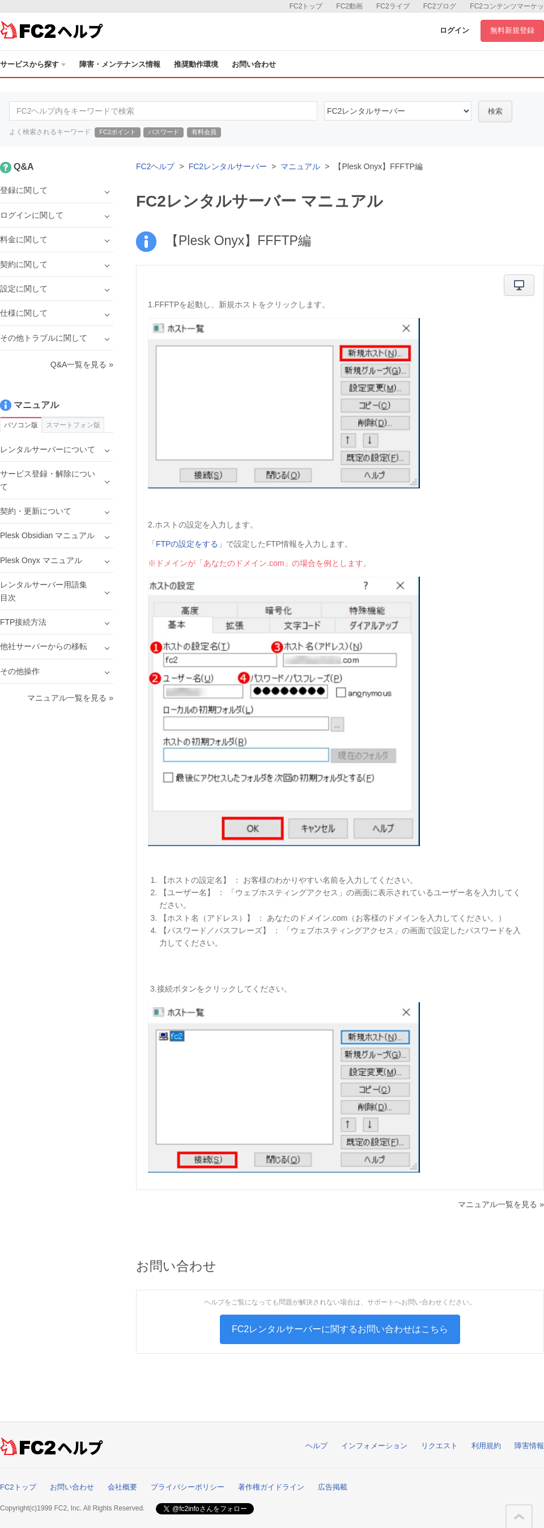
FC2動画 (349, 6)
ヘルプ (316, 1445)
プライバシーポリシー (187, 1487)
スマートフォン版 (73, 425)
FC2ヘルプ (155, 166)
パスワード (163, 131)
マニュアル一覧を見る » (501, 1204)
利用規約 (486, 1445)
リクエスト (439, 1445)
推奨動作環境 (196, 64)
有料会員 (204, 131)
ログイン (454, 30)
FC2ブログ (440, 6)
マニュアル (300, 166)
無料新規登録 (512, 30)
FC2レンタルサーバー (228, 166)
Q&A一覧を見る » (81, 364)
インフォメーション (374, 1445)
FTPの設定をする (187, 543)
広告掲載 (332, 1487)
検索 (495, 111)
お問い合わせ (254, 64)
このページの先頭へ (519, 1516)
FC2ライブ (393, 6)
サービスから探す (33, 64)
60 (397, 111)
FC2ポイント (117, 131)
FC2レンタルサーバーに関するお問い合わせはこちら (340, 1329)
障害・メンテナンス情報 (119, 64)
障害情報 (529, 1445)
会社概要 (122, 1487)
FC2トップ (306, 6)
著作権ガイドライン (271, 1487)
